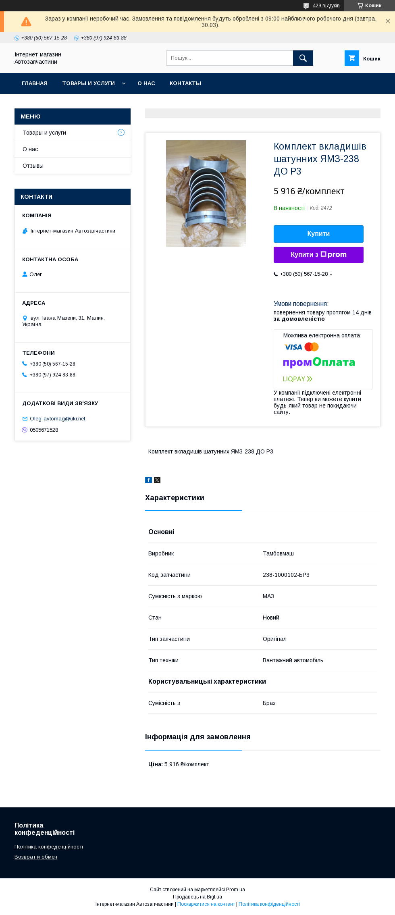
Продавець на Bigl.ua (197, 897)
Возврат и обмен (36, 857)
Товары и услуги (88, 83)
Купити (319, 233)
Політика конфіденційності (269, 904)
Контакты (185, 83)
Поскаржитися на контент (206, 904)
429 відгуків (326, 5)
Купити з (318, 254)
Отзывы (33, 165)
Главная (35, 83)
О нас (146, 83)
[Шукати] (303, 58)
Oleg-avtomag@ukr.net (57, 419)
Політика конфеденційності (49, 847)
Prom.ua (235, 889)
